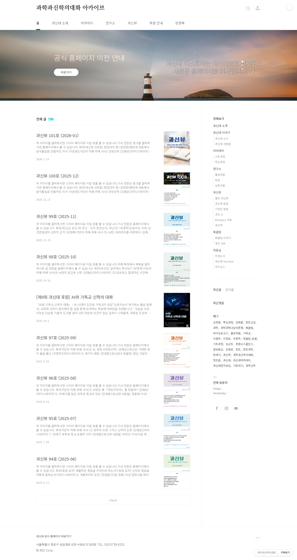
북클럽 (217, 232)
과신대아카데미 (242, 360)
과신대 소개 (60, 22)
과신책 (218, 225)
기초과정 (220, 157)
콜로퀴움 (220, 175)
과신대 (227, 360)
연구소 (110, 22)
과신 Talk (220, 243)
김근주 (229, 344)
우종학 (237, 339)
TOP (257, 538)
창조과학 (248, 349)
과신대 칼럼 (221, 204)
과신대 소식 (221, 138)
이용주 (217, 339)
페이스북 (217, 408)
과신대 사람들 (223, 144)
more (113, 500)
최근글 (217, 289)
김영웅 (229, 349)
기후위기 (238, 366)
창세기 (217, 355)
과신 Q (219, 214)
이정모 (227, 339)
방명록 (180, 22)
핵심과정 (220, 162)
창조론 (217, 360)
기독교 (247, 333)
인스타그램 (226, 408)
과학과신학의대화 (243, 355)
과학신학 (251, 366)
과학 (215, 328)
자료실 (217, 250)
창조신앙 (251, 322)
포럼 (217, 180)
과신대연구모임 (222, 366)
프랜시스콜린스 (244, 344)
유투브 (236, 408)
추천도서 (220, 256)
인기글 (230, 289)
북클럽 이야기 (223, 238)
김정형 (217, 322)
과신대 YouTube (224, 261)
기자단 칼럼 (221, 209)
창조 (238, 349)
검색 (248, 8)
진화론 (239, 322)
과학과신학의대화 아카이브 (70, 8)
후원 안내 (156, 22)
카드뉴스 (220, 267)
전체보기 (218, 118)
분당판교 (218, 349)
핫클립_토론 (250, 339)
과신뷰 (132, 22)
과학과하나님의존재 (232, 328)
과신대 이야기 (221, 132)
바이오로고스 (220, 333)
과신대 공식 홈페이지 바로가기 (53, 536)
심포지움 (220, 185)
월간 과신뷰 (221, 198)
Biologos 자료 (223, 220)
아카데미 (87, 22)
